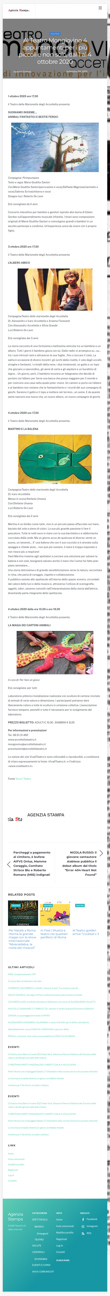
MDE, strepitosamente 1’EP (22, 974)
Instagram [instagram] (89, 1226)
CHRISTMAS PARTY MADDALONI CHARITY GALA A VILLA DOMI (42, 1065)
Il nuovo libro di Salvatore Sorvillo (25, 981)
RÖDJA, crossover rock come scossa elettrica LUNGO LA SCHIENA (41, 1036)
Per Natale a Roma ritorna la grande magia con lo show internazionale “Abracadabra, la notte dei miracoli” (22, 939)
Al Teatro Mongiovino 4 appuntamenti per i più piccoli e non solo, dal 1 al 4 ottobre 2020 (55, 51)
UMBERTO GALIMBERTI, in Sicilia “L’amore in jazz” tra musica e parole (43, 988)
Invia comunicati (16, 1159)
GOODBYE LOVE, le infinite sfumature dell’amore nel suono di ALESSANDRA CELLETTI (52, 1002)
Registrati (13, 1170)
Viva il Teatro (23, 779)
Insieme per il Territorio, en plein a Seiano (28, 1085)
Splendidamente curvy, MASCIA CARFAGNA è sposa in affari (38, 1029)
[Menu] (100, 8)
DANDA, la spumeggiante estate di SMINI (29, 1015)
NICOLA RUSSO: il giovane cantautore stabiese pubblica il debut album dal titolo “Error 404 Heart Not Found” (79, 864)
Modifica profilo (16, 1164)
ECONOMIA (41, 1259)
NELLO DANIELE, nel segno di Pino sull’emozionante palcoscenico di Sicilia (45, 995)
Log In (11, 1175)
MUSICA (39, 1227)
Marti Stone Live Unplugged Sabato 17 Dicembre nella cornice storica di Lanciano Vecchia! (53, 1071)
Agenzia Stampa (22, 72)
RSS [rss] (85, 1233)
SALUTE (36, 1246)
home (11, 1154)
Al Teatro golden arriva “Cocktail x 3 (86, 932)
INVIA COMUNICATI (43, 1272)
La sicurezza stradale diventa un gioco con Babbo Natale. (36, 1078)
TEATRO (55, 34)
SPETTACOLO (40, 1220)
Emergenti (42, 1234)
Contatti (12, 1181)
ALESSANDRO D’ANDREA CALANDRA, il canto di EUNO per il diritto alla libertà (48, 1022)
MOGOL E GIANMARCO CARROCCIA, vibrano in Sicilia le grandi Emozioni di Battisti (51, 1009)
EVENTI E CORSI (41, 1265)
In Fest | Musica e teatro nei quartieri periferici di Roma (54, 934)
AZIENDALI (38, 1252)
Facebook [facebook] (88, 1219)
